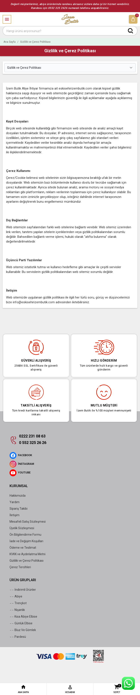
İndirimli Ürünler (23, 590)
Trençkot (18, 603)
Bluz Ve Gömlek (23, 630)
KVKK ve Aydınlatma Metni (27, 554)
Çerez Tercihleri (20, 567)
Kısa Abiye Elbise (23, 616)
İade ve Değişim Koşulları (26, 541)
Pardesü (18, 637)
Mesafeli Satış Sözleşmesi (28, 521)
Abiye (16, 596)
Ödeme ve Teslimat (23, 547)
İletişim (14, 515)
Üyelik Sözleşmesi (22, 528)
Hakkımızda (18, 495)
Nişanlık (17, 610)
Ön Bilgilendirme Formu (25, 534)
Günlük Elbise (21, 623)
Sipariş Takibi (18, 508)
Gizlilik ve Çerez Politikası (26, 560)
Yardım (14, 502)
